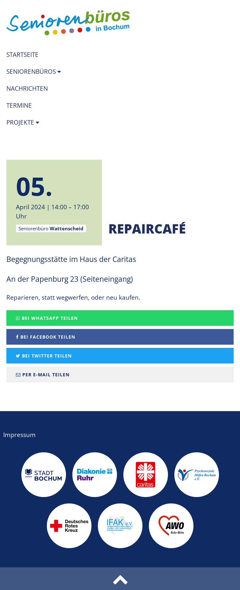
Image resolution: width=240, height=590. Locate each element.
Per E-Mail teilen (42, 375)
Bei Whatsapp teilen (47, 318)
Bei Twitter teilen (44, 356)
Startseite (22, 54)
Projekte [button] (21, 122)
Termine (19, 105)
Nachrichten (27, 88)
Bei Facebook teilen (45, 337)
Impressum (19, 435)
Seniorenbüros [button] (31, 71)
